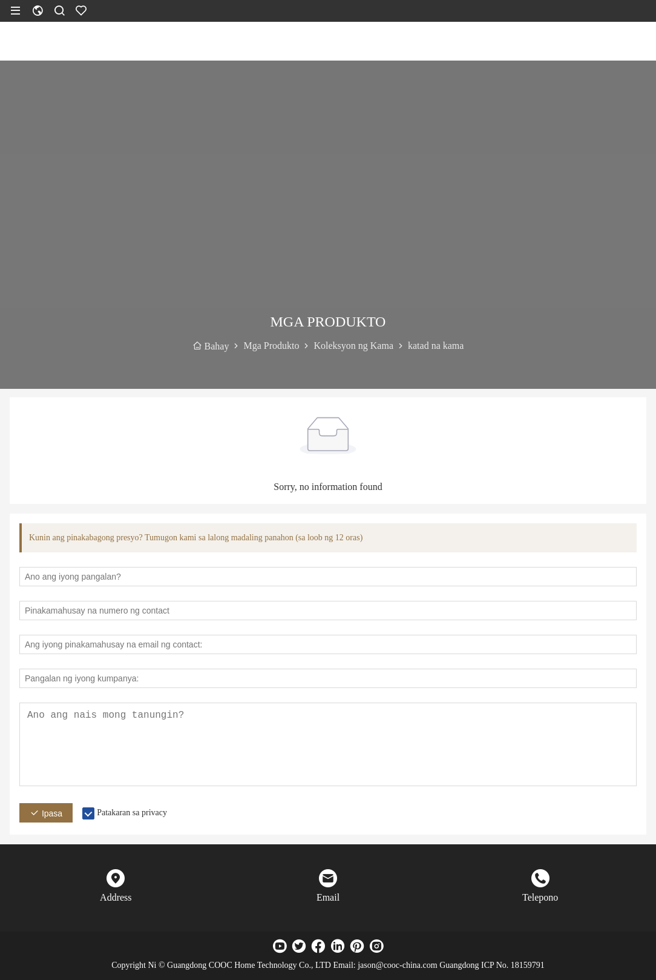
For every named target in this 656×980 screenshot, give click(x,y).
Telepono (540, 897)
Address (115, 897)
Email (328, 897)
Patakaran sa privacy (132, 812)
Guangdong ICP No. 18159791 (492, 965)
